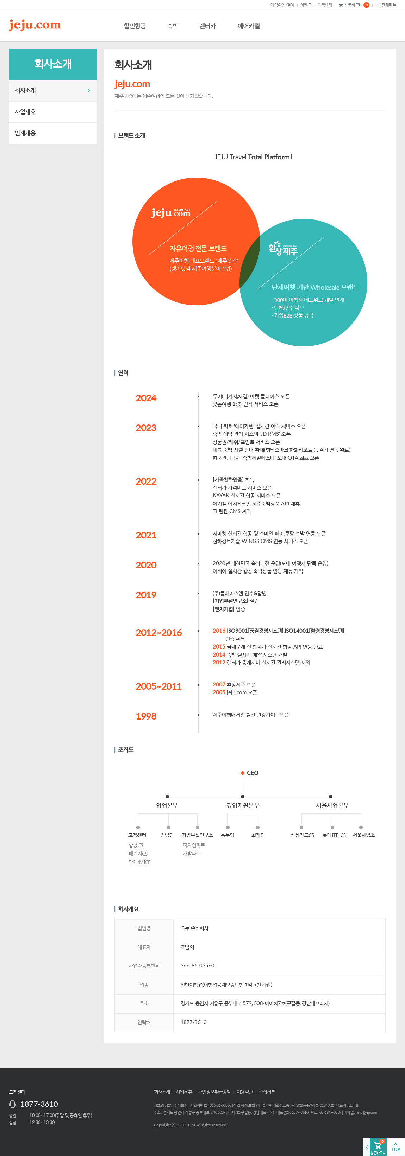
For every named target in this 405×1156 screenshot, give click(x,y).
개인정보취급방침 (214, 1092)
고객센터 (324, 5)
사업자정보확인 (246, 1105)
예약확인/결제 (282, 5)
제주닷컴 (36, 25)
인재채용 (25, 133)
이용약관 (245, 1092)
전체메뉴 (385, 5)
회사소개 (25, 91)
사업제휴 (25, 112)
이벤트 (306, 5)
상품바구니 (353, 5)
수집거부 (267, 1092)
